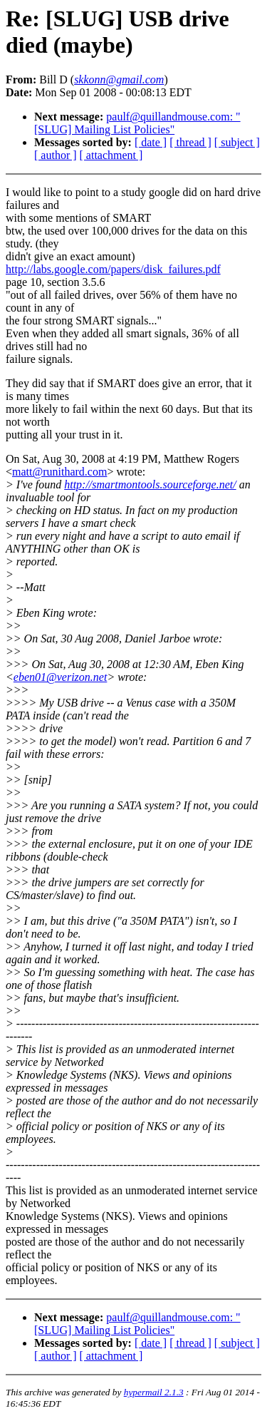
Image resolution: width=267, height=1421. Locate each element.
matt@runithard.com (59, 472)
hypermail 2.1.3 (154, 1392)
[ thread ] (190, 142)
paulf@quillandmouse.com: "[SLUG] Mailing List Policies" (137, 123)
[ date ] (151, 142)
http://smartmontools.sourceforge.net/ (150, 484)
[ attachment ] (111, 155)
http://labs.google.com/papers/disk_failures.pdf (113, 269)
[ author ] (55, 155)
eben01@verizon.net (61, 677)
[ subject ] (237, 142)
